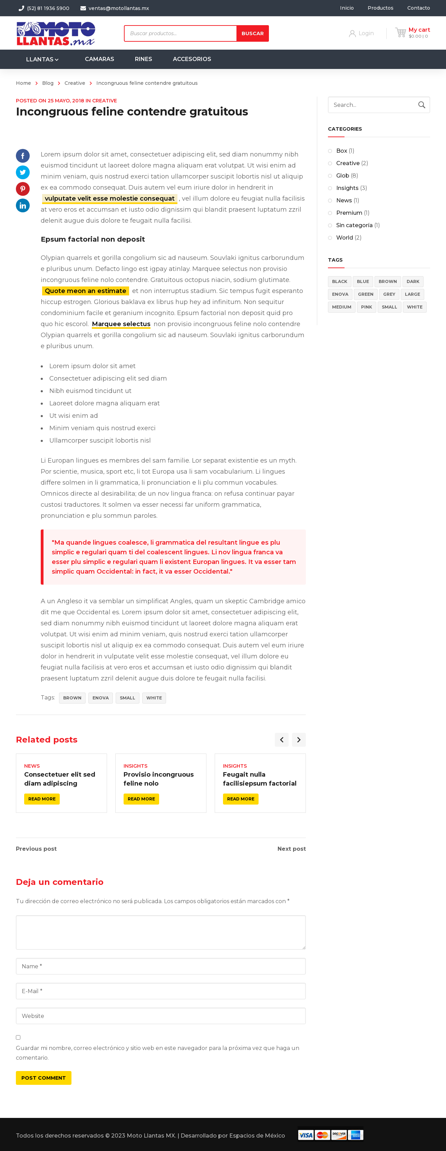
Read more (42, 798)
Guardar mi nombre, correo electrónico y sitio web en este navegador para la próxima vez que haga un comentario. (157, 1053)
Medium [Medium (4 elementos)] (341, 307)
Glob (342, 175)
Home (23, 83)
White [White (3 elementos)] (415, 307)
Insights (135, 766)
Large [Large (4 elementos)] (412, 294)
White (154, 697)
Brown (72, 697)
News (32, 766)
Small (127, 697)
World (344, 237)
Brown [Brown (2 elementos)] (388, 281)
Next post (292, 849)
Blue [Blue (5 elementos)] (363, 281)
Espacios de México (257, 1135)
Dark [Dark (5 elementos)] (413, 281)
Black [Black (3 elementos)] (339, 281)
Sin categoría (354, 225)
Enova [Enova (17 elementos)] (340, 294)
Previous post (36, 849)
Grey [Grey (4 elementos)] (389, 294)
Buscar (253, 33)
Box (341, 151)
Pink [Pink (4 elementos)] (366, 307)
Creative (75, 83)
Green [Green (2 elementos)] (366, 294)
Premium (349, 213)
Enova (101, 697)
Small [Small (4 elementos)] (389, 307)
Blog (48, 83)
